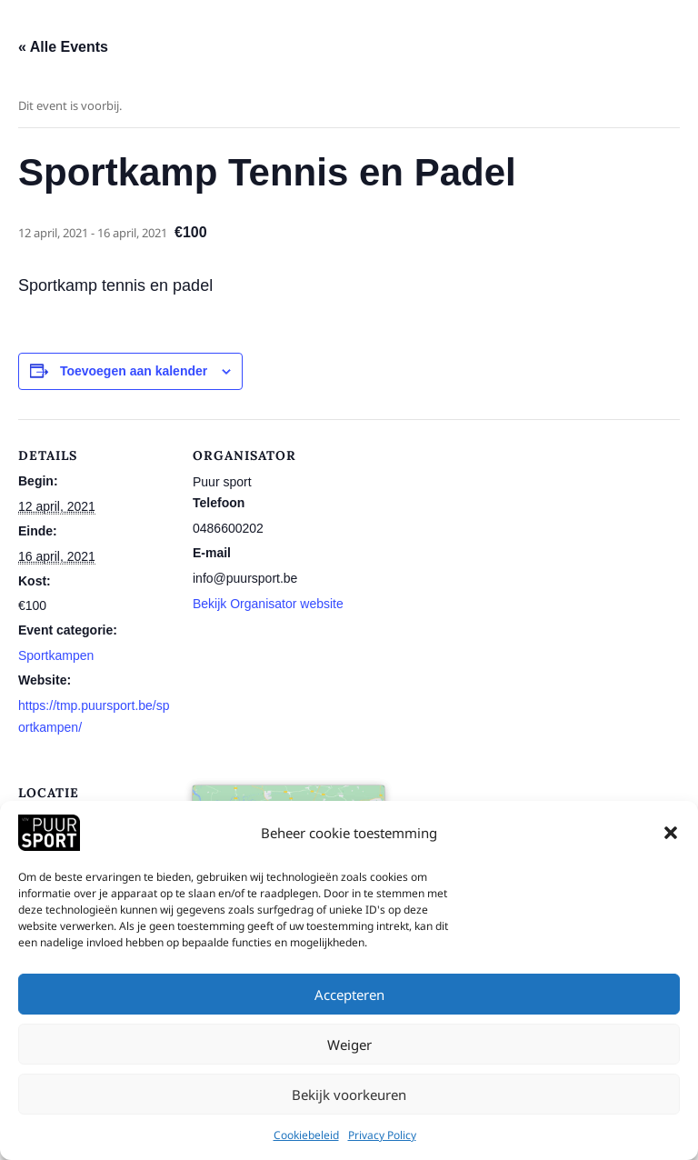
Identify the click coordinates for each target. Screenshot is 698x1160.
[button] (671, 834)
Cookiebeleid (306, 1137)
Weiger (349, 1045)
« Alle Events (63, 47)
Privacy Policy (382, 1137)
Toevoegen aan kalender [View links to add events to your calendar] (133, 371)
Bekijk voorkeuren (349, 1095)
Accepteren (349, 995)
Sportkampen (56, 655)
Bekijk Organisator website (268, 603)
